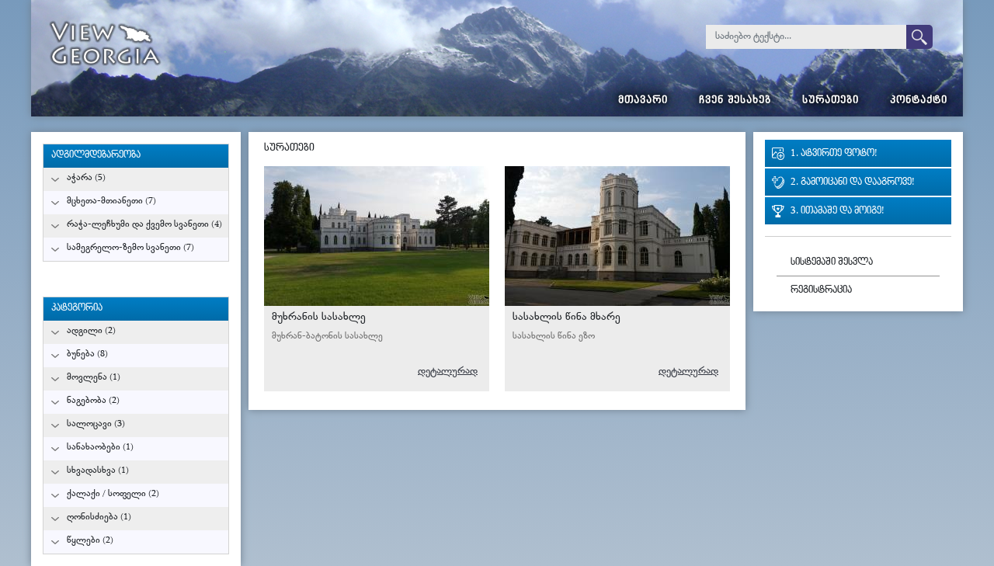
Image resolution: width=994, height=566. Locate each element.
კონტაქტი (918, 101)
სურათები (830, 101)
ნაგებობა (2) (93, 401)
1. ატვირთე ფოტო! (834, 154)
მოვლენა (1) (93, 378)
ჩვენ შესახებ (735, 101)
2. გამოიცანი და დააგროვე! (852, 183)
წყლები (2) (90, 541)
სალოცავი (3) (96, 424)
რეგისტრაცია (821, 291)
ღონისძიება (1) (99, 517)
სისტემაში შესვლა (832, 263)
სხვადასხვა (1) (98, 471)
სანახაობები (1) (100, 448)
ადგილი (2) (91, 331)
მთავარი (643, 101)
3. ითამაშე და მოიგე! (837, 211)
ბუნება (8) (87, 354)
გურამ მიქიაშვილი (445, 279)
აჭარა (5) (86, 178)
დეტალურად (448, 371)
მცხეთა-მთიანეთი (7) (111, 201)
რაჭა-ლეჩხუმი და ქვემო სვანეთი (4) (144, 225)
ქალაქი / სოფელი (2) (113, 494)
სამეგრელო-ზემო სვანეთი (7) (130, 248)
